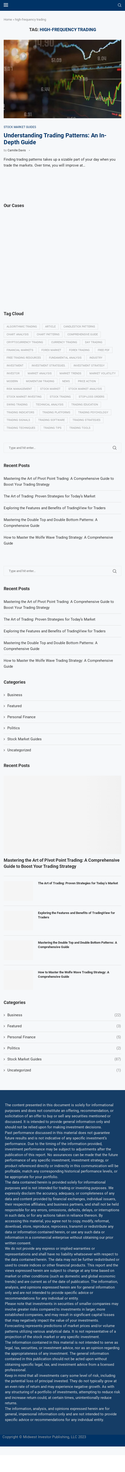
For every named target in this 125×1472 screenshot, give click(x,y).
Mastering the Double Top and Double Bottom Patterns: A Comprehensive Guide (77, 962)
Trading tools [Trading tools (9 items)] (17, 444)
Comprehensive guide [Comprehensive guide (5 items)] (84, 335)
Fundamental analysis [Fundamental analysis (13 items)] (66, 361)
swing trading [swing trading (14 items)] (51, 411)
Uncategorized (19, 767)
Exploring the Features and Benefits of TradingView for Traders (55, 648)
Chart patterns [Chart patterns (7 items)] (49, 335)
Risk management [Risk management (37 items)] (46, 394)
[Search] (119, 5)
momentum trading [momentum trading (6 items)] (76, 386)
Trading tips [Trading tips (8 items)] (90, 436)
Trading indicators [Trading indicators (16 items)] (56, 419)
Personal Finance (21, 734)
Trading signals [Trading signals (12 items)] (57, 428)
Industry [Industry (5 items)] (97, 361)
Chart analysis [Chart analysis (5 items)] (18, 335)
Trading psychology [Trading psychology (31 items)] (22, 428)
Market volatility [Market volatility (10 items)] (20, 386)
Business (14, 712)
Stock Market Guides (24, 756)
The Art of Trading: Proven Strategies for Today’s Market (49, 636)
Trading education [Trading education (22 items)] (20, 419)
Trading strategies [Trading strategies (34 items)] (21, 436)
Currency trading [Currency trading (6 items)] (65, 344)
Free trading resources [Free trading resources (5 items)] (24, 361)
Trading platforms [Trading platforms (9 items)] (92, 419)
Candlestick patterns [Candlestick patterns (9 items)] (81, 327)
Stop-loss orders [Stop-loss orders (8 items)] (20, 411)
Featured (14, 723)
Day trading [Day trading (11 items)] (95, 344)
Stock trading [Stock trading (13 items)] (103, 402)
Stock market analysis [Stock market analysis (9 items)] (23, 402)
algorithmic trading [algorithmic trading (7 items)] (22, 327)
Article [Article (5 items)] (51, 327)
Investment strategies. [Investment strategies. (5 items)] (49, 369)
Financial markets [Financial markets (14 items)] (20, 352)
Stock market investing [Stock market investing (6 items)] (66, 402)
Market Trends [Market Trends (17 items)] (72, 377)
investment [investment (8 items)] (15, 369)
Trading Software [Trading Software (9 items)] (91, 428)
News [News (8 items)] (102, 386)
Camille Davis (17, 150)
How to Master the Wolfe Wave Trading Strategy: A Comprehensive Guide (73, 991)
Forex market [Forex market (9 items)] (52, 352)
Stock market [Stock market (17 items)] (77, 394)
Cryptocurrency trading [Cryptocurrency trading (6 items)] (25, 344)
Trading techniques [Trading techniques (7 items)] (57, 436)
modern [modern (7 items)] (47, 386)
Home (8, 19)
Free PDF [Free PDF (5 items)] (106, 352)
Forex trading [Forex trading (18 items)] (81, 352)
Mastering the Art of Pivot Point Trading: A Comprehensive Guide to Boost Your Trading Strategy (62, 880)
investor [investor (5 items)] (13, 377)
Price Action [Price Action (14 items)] (16, 394)
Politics (13, 745)
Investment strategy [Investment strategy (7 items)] (90, 369)
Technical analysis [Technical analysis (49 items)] (85, 411)
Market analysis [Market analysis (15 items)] (40, 377)
